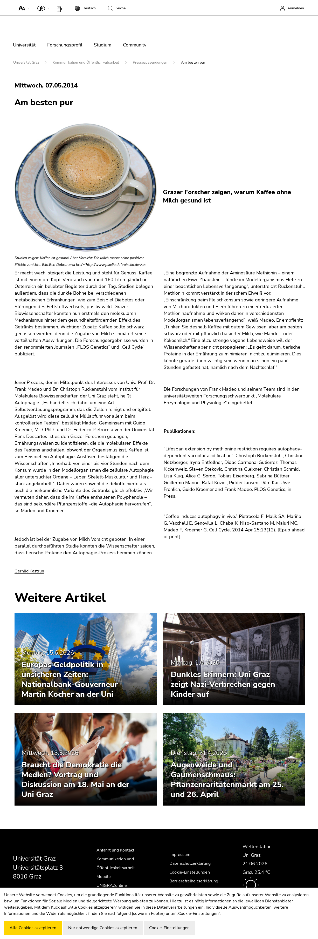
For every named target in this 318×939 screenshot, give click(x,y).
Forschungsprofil (64, 45)
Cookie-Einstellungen (189, 872)
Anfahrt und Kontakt (115, 850)
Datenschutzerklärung (190, 863)
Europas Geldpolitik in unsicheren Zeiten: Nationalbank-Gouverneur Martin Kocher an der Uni (70, 679)
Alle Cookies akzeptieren (33, 928)
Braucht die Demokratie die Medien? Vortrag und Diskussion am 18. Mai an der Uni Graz (75, 780)
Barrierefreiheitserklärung (193, 881)
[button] (22, 8)
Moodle (103, 877)
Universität (24, 45)
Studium (102, 45)
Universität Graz (26, 62)
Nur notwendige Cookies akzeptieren (102, 928)
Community (134, 45)
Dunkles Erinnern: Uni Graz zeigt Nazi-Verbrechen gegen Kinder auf (223, 684)
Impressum (179, 854)
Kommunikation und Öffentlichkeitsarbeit (86, 62)
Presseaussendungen (150, 62)
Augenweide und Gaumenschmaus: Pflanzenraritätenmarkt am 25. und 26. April (227, 780)
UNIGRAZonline (111, 885)
